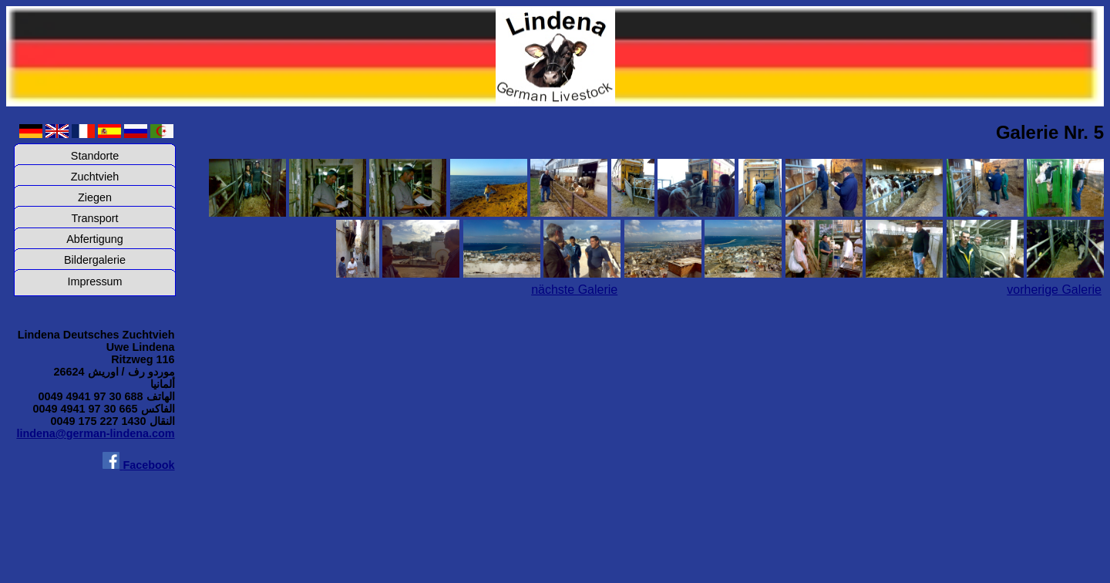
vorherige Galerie (1054, 289)
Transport (94, 218)
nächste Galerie (574, 289)
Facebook (138, 465)
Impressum (94, 281)
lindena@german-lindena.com (95, 433)
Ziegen (95, 197)
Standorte (95, 156)
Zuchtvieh (95, 176)
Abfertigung (94, 239)
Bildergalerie (95, 260)
